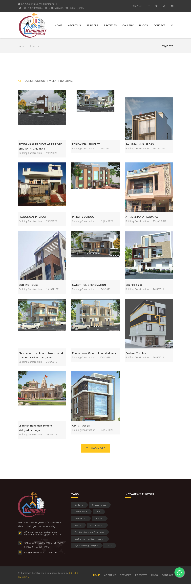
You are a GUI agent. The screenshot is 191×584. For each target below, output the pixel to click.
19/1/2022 (51, 152)
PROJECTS (110, 25)
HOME (58, 25)
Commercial (96, 525)
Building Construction (30, 152)
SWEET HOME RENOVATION (89, 284)
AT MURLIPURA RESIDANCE (142, 216)
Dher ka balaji (134, 284)
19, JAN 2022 (160, 148)
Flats (109, 545)
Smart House (99, 505)
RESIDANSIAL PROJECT (86, 144)
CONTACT (159, 25)
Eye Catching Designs (86, 545)
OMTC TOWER (81, 425)
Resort (78, 525)
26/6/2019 (158, 289)
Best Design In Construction (89, 539)
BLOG (154, 575)
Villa (98, 511)
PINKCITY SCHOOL (83, 216)
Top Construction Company (89, 532)
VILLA (52, 80)
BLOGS (143, 25)
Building (79, 505)
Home (21, 46)
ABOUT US (74, 25)
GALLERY (127, 25)
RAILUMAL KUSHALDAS (140, 144)
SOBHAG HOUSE (28, 284)
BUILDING (66, 80)
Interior (99, 518)
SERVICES (92, 25)
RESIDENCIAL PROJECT (32, 216)
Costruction (81, 511)
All (19, 80)
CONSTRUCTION (35, 80)
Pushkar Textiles (136, 353)
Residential (80, 518)
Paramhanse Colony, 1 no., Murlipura (94, 353)
